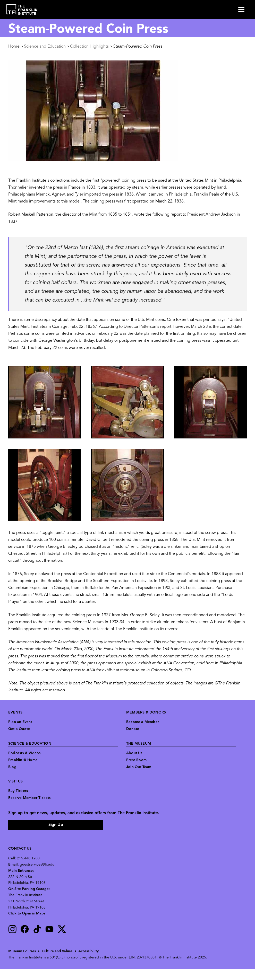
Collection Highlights (89, 47)
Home (14, 46)
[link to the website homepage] (22, 9)
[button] (44, 402)
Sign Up (55, 825)
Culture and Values (57, 951)
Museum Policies (22, 951)
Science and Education (45, 47)
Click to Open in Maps (26, 913)
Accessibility (88, 951)
